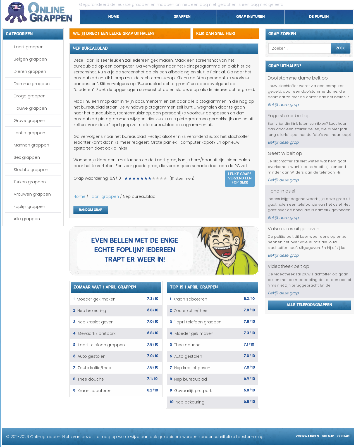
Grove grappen (29, 120)
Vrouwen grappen (32, 194)
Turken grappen (30, 182)
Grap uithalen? (284, 65)
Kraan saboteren (94, 390)
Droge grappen (30, 96)
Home (113, 16)
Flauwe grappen (30, 108)
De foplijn (319, 16)
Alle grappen (27, 219)
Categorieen (19, 33)
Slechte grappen (31, 169)
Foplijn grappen (29, 206)
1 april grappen (29, 47)
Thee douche (91, 379)
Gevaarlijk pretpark (97, 333)
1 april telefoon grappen (101, 345)
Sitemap (328, 435)
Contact (344, 435)
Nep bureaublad (190, 379)
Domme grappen (32, 83)
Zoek (340, 47)
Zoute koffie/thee (94, 368)
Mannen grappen (31, 145)
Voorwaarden (307, 435)
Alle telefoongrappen (309, 304)
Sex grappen (27, 157)
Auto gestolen (92, 356)
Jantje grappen (29, 133)
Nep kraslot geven (96, 322)
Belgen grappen (30, 59)
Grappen (182, 16)
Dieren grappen (30, 71)
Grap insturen (250, 16)
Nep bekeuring (91, 310)
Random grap (90, 209)
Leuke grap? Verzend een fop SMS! (240, 177)
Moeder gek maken (96, 299)
